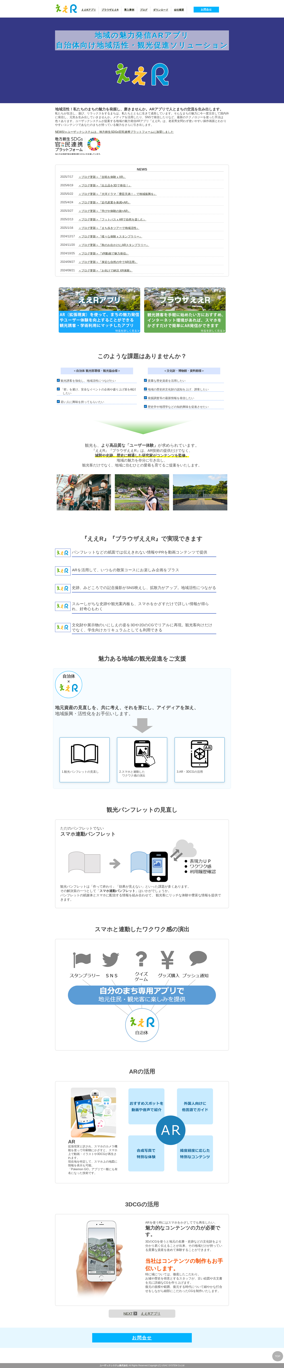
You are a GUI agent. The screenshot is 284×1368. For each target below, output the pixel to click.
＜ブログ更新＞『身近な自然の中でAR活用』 (107, 262)
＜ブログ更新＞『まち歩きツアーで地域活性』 (108, 228)
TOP (277, 1356)
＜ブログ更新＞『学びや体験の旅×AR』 (104, 210)
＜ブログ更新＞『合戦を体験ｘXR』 (102, 176)
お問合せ (206, 9)
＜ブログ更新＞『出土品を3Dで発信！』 (104, 185)
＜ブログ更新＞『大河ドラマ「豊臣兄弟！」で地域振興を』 (117, 193)
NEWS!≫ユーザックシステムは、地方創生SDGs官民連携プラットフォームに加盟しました (114, 131)
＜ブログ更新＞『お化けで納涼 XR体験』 (105, 270)
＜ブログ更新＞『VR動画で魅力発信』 (103, 253)
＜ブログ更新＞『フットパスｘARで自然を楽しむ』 (112, 219)
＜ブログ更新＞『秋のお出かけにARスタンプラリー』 (113, 245)
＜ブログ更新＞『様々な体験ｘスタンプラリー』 (110, 236)
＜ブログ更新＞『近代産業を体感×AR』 (104, 202)
